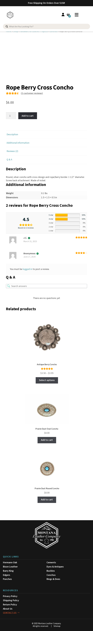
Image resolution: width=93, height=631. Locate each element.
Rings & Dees (53, 579)
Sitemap (57, 626)
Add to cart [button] (47, 440)
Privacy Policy (10, 596)
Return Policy (10, 604)
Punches (7, 579)
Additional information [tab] (18, 143)
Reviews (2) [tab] (12, 151)
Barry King (8, 571)
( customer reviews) (32, 93)
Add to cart (28, 115)
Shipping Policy (11, 600)
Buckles (51, 571)
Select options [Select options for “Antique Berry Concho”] (47, 380)
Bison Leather (10, 566)
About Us (7, 608)
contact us (10, 612)
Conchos (51, 575)
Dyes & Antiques (55, 566)
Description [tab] (12, 134)
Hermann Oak (10, 562)
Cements (51, 562)
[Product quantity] (11, 115)
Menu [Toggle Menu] (76, 15)
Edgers (6, 575)
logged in (27, 269)
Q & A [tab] (9, 159)
